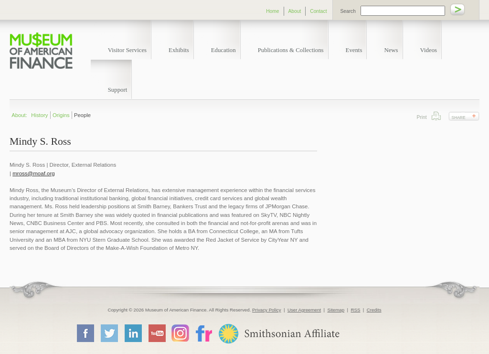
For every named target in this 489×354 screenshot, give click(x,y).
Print (436, 115)
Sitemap (335, 309)
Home (272, 11)
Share (459, 117)
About (294, 11)
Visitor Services (127, 50)
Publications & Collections (291, 50)
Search (348, 11)
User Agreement (304, 309)
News (391, 50)
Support (118, 89)
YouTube (157, 333)
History (39, 115)
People (82, 115)
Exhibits (179, 50)
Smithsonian (279, 333)
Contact (318, 11)
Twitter (109, 333)
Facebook (85, 333)
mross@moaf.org (33, 173)
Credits (374, 309)
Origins (61, 115)
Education (223, 50)
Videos (428, 50)
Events (354, 50)
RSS (355, 309)
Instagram (180, 333)
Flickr (203, 333)
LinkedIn (133, 333)
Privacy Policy (266, 309)
